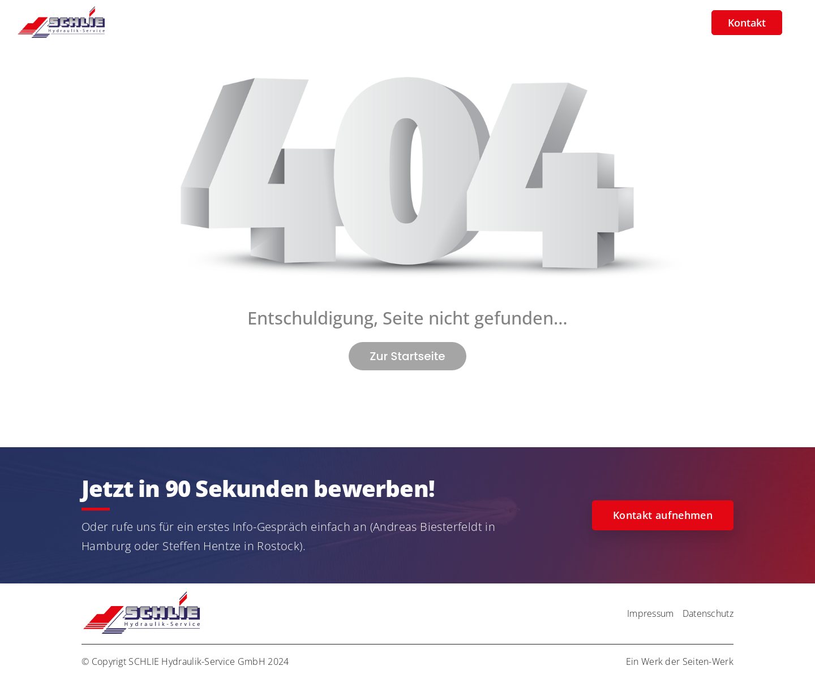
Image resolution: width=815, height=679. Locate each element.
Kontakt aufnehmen (663, 515)
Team (590, 22)
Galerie (542, 22)
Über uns (485, 22)
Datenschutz (708, 613)
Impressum (650, 613)
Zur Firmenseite (658, 22)
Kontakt (747, 22)
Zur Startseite (407, 356)
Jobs (434, 22)
